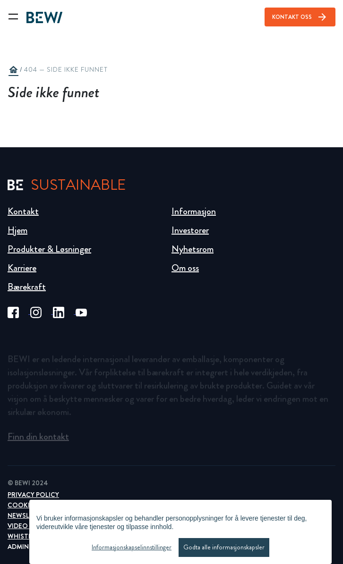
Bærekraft (27, 287)
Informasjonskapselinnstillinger (132, 547)
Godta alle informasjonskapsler (224, 547)
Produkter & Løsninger (49, 249)
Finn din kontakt (38, 439)
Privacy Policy (33, 494)
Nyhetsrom (193, 249)
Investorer (190, 230)
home (13, 70)
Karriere (22, 268)
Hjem (17, 230)
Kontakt (23, 211)
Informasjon (194, 211)
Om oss (185, 268)
